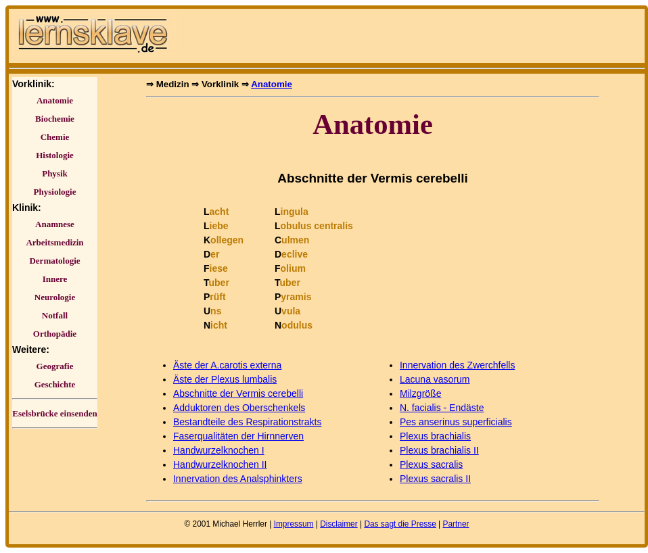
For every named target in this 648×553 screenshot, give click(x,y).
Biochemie (54, 119)
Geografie (55, 366)
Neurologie (54, 297)
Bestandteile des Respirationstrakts (247, 421)
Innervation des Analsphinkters (237, 478)
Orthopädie (54, 334)
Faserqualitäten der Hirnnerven (238, 436)
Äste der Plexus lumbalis (225, 379)
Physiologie (55, 192)
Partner (455, 524)
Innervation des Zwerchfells (457, 365)
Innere (55, 279)
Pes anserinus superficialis (456, 421)
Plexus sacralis (431, 464)
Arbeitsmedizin (54, 242)
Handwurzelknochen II (220, 464)
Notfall (55, 315)
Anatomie (55, 100)
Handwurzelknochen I (218, 450)
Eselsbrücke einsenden (54, 413)
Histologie (55, 155)
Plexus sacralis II (435, 478)
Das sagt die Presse (400, 524)
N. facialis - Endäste (442, 407)
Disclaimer (339, 524)
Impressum (294, 524)
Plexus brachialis (435, 436)
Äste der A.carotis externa (227, 365)
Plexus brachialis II (439, 450)
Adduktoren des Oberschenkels (239, 407)
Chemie (55, 137)
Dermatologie (54, 261)
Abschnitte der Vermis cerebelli (238, 393)
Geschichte (55, 384)
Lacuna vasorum (435, 379)
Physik (55, 173)
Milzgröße (420, 393)
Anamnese (54, 224)
